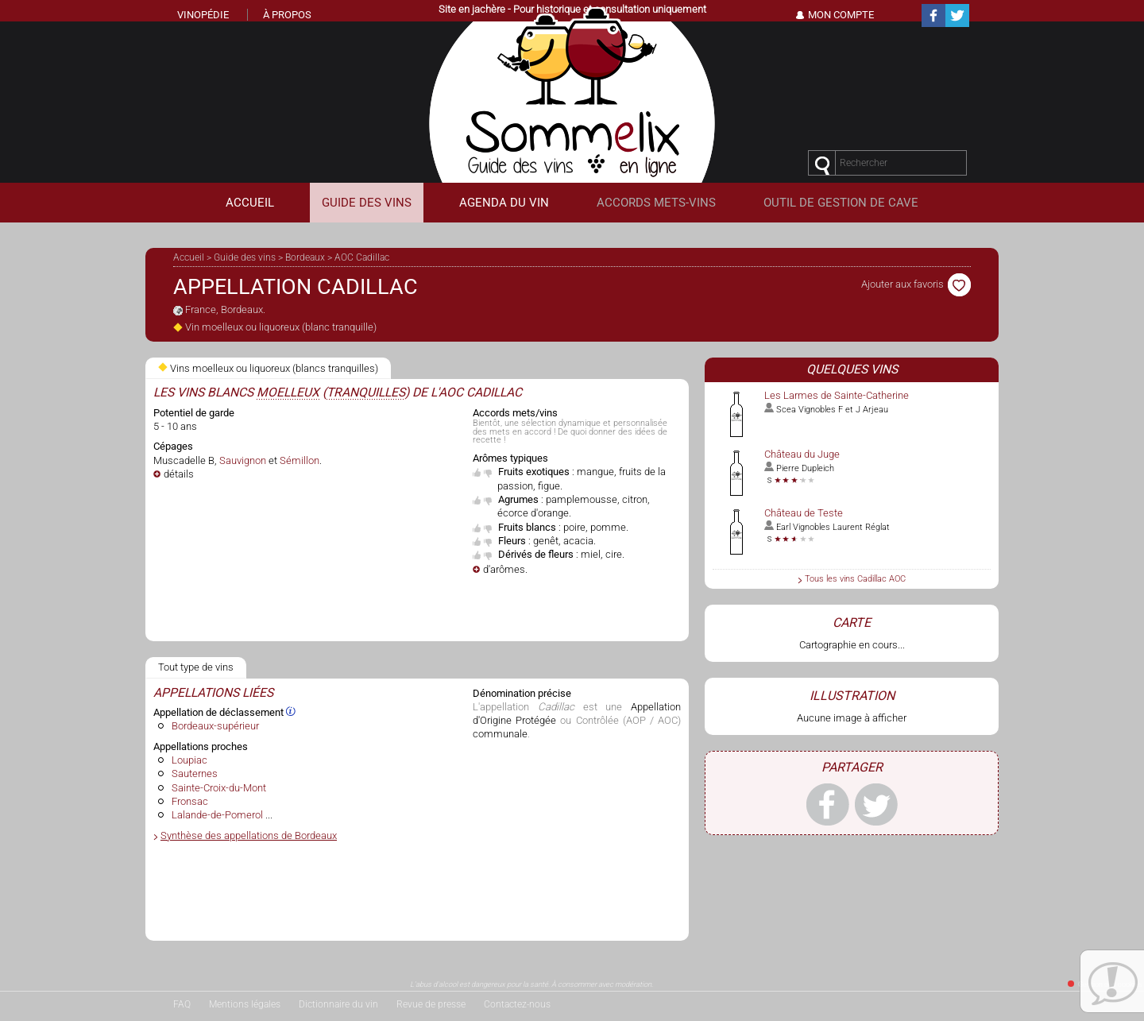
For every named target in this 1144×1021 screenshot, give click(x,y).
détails (179, 474)
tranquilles (366, 392)
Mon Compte (841, 15)
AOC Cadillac (361, 257)
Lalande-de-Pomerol (217, 815)
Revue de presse (431, 1004)
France (200, 309)
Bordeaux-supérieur (215, 726)
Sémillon (299, 460)
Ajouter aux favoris (916, 284)
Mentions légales (244, 1004)
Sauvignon (242, 460)
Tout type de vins (196, 667)
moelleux (288, 392)
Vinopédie (203, 15)
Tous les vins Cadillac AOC (855, 578)
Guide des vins (245, 257)
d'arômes (504, 569)
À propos (287, 15)
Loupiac (189, 760)
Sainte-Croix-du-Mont (219, 788)
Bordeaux (305, 257)
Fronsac (190, 801)
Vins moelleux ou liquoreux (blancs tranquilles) (268, 368)
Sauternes (195, 773)
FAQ (182, 1004)
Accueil (188, 257)
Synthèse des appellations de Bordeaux (248, 835)
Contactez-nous (517, 1004)
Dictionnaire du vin (338, 1004)
